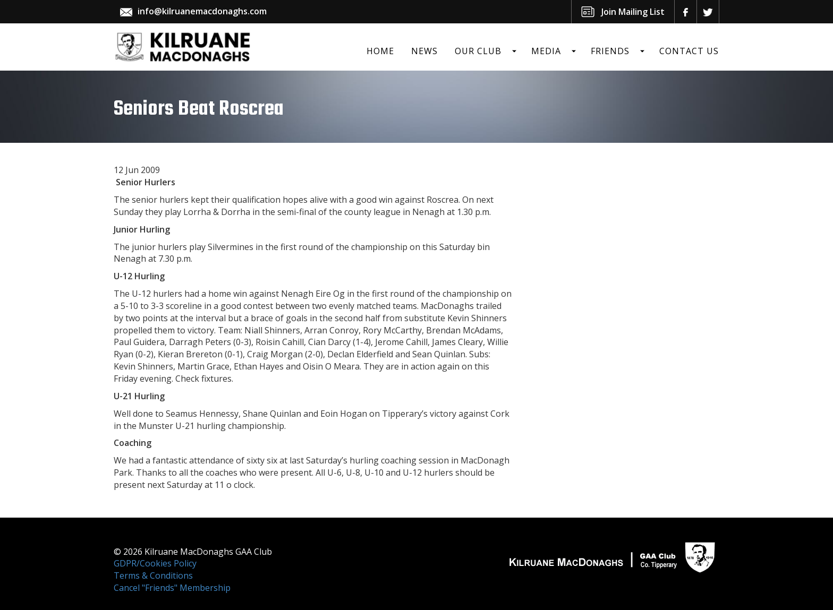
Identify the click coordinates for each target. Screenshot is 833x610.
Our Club (478, 51)
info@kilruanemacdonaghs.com (202, 11)
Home (380, 51)
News (424, 51)
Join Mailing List (633, 12)
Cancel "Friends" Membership (172, 588)
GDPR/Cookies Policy (155, 563)
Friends (610, 51)
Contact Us (689, 51)
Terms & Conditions (153, 575)
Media (546, 51)
